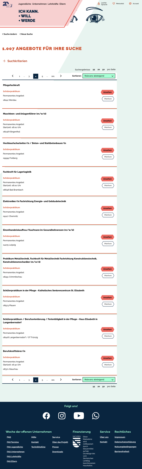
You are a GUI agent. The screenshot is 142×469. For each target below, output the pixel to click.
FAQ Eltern (12, 461)
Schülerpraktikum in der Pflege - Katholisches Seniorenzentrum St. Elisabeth (43, 290)
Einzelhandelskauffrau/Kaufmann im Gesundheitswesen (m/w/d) (38, 230)
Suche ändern (10, 34)
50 (104, 70)
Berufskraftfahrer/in (14, 351)
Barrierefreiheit (122, 451)
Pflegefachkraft (11, 85)
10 (94, 70)
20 (99, 70)
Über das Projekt (60, 442)
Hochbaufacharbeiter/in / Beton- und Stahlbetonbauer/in (34, 143)
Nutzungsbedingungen (125, 447)
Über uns (104, 437)
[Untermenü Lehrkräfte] (53, 4)
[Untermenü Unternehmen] (39, 4)
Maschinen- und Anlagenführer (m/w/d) (24, 113)
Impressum (120, 437)
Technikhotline (38, 447)
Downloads (57, 452)
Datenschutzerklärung (125, 442)
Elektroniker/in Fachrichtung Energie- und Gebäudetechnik (34, 201)
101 (52, 76)
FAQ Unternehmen (15, 452)
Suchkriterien (15, 61)
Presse (55, 447)
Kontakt (35, 442)
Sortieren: (76, 76)
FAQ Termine (13, 442)
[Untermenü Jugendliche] (24, 4)
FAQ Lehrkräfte (14, 456)
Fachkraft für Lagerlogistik (17, 172)
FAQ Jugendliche (15, 447)
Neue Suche (27, 34)
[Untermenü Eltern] (63, 4)
